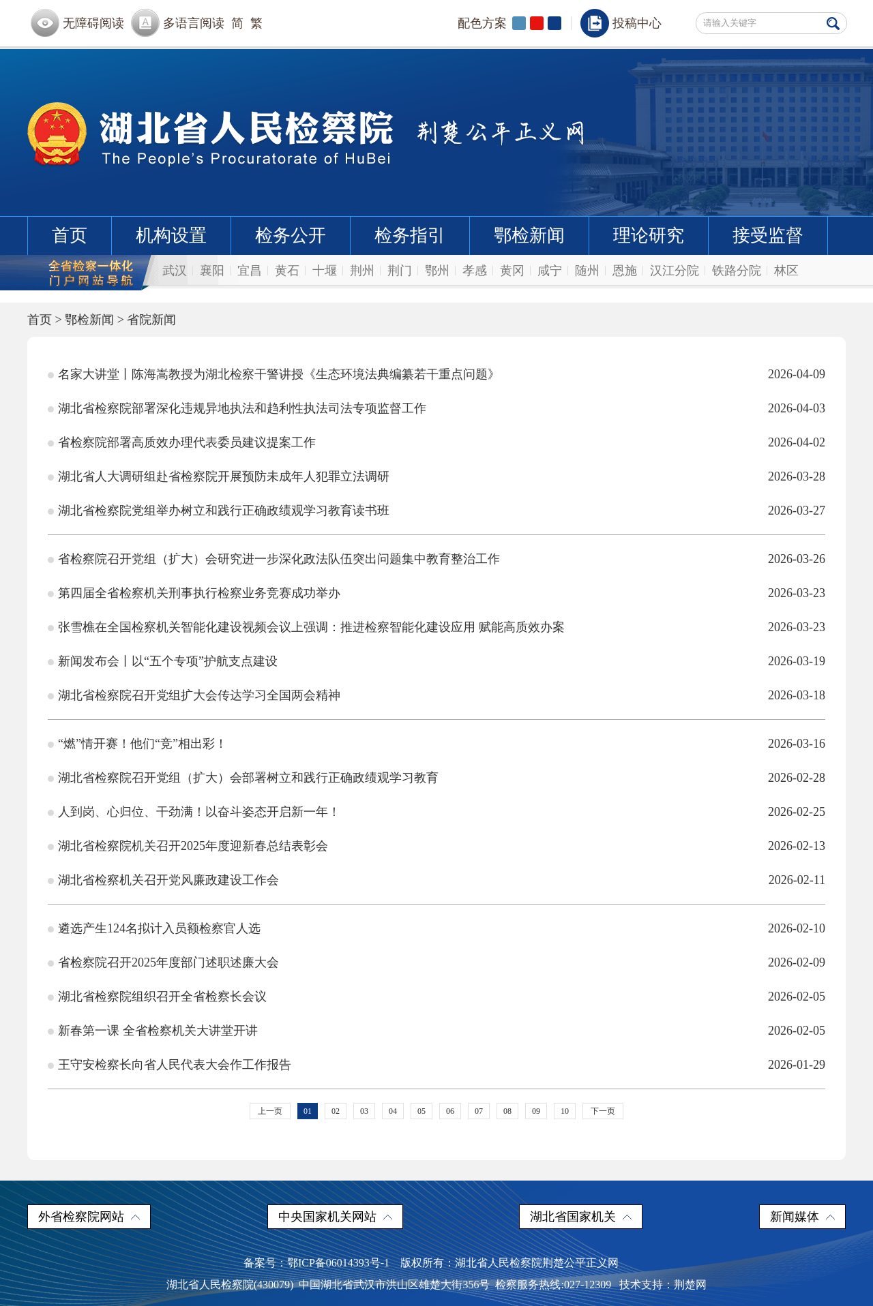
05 (421, 1111)
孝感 (474, 270)
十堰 (324, 270)
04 (393, 1111)
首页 (69, 235)
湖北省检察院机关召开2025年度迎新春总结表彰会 (193, 846)
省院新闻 (151, 319)
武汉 (174, 270)
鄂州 (437, 270)
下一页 (603, 1111)
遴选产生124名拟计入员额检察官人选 (159, 928)
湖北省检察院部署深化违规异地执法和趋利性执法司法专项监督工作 (242, 408)
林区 (786, 270)
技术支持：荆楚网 (663, 1284)
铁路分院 (736, 270)
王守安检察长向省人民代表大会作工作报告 (174, 1065)
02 (335, 1111)
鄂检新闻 (529, 235)
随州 (587, 270)
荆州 (362, 270)
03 (364, 1111)
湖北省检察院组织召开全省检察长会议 (162, 996)
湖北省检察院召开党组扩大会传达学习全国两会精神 (199, 695)
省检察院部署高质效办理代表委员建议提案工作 (187, 442)
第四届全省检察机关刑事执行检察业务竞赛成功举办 (199, 593)
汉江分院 (674, 270)
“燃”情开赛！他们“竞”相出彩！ (142, 743)
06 (450, 1111)
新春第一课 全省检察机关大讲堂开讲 (158, 1030)
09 (536, 1111)
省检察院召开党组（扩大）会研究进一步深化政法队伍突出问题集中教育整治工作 (279, 559)
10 (565, 1111)
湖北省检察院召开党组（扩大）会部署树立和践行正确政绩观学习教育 (248, 778)
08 (507, 1111)
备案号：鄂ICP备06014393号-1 (316, 1263)
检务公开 (290, 235)
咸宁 (549, 270)
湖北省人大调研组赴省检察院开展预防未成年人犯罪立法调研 (223, 476)
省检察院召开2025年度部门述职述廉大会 (168, 962)
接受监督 (768, 235)
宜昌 (249, 270)
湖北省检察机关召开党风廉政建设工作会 (168, 880)
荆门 (399, 270)
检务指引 (409, 235)
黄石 (287, 270)
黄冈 (512, 270)
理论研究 (648, 235)
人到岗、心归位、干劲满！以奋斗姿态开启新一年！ (199, 812)
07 (479, 1111)
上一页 (270, 1111)
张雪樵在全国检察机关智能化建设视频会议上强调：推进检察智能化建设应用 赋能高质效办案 (311, 627)
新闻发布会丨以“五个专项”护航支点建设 (168, 661)
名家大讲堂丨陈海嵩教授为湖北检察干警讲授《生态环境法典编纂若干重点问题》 (279, 374)
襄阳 (212, 270)
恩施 (624, 270)
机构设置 (171, 235)
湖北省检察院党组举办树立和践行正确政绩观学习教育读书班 (223, 510)
